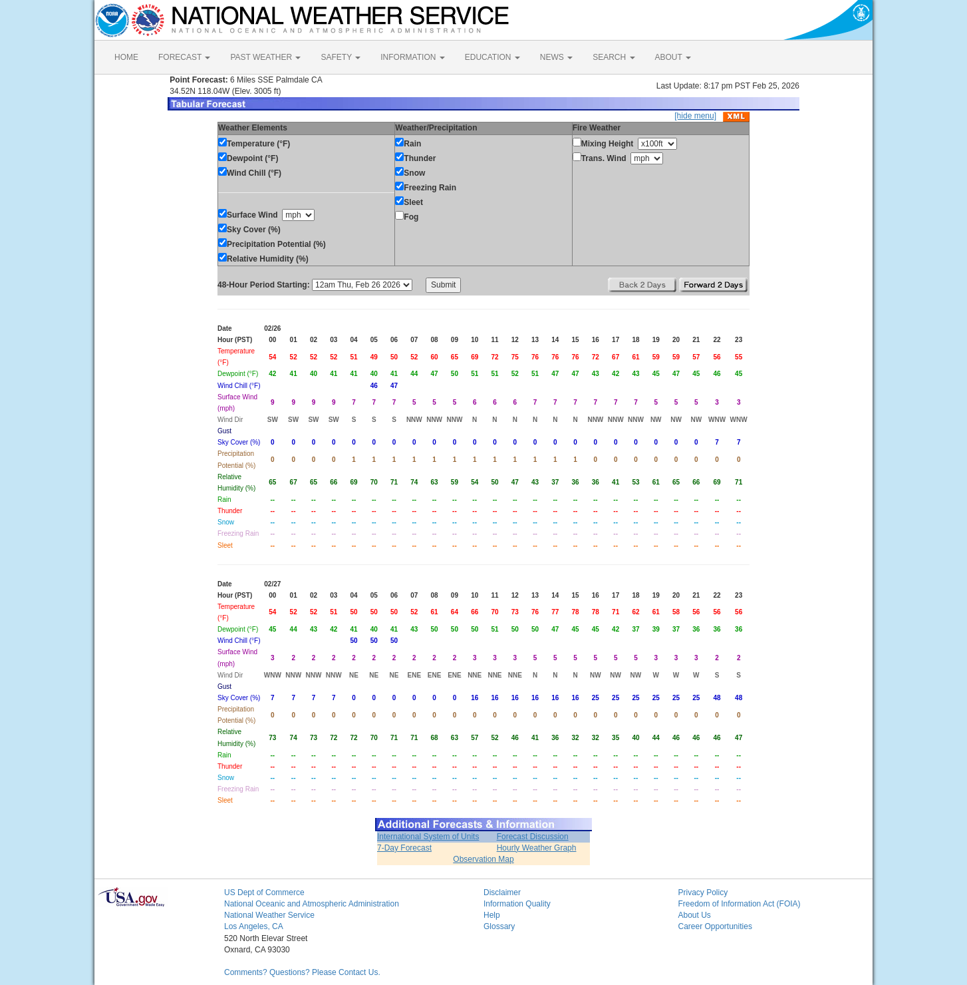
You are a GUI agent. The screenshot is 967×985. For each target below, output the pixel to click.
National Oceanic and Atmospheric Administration (311, 903)
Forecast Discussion (533, 836)
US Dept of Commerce (264, 892)
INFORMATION (412, 57)
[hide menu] (695, 115)
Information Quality (517, 903)
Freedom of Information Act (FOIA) (739, 903)
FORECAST (184, 57)
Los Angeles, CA (253, 926)
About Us (694, 915)
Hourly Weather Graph (537, 848)
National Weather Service (269, 915)
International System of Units (428, 836)
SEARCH (613, 57)
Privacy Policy (703, 892)
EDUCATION (492, 57)
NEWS (556, 57)
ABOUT (673, 57)
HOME (126, 57)
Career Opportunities (715, 926)
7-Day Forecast (404, 848)
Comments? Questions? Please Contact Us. (302, 972)
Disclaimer (502, 892)
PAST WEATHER (265, 57)
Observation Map (483, 859)
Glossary (499, 926)
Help (492, 915)
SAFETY (340, 57)
